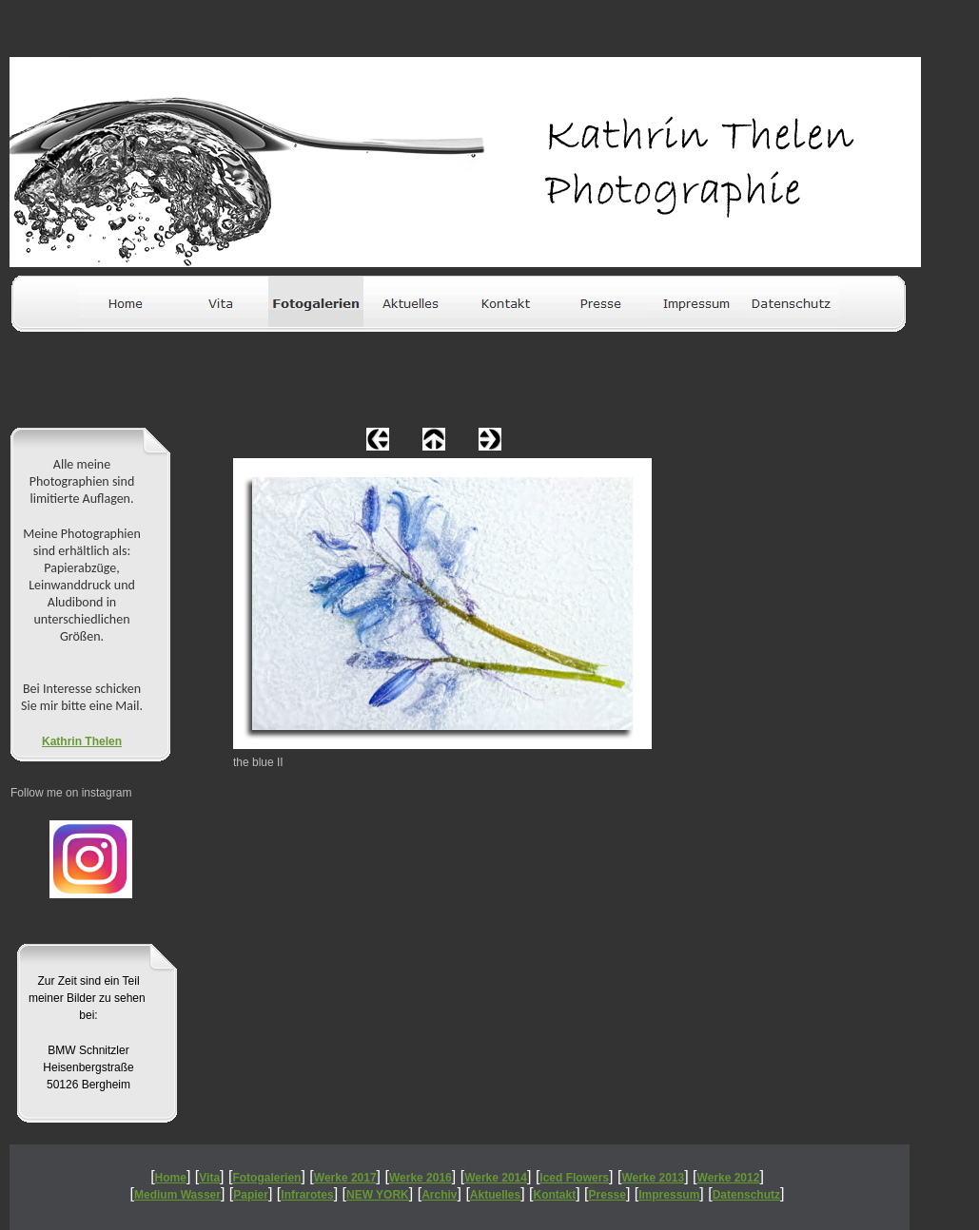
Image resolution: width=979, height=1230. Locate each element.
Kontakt (555, 1194)
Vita (209, 1177)
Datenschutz (746, 1194)
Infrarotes (307, 1194)
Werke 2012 (728, 1177)
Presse (607, 1194)
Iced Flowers (574, 1177)
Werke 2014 (495, 1177)
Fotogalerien (266, 1177)
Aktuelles (495, 1194)
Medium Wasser (177, 1194)
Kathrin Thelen (82, 741)
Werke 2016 (420, 1177)
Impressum (668, 1194)
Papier (250, 1194)
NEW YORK (377, 1194)
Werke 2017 (345, 1177)
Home (170, 1177)
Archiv (439, 1194)
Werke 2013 (652, 1177)
